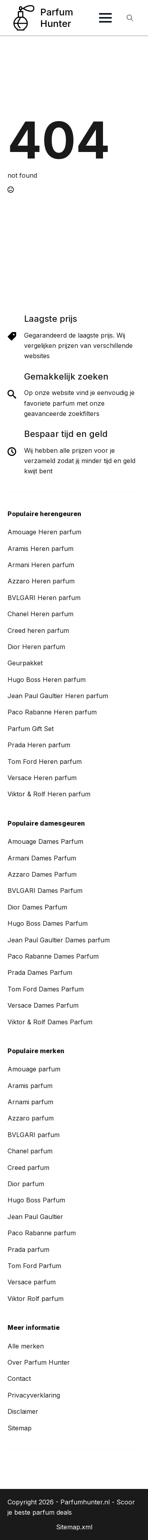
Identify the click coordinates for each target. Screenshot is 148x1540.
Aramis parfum (29, 1086)
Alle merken (25, 1346)
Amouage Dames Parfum (45, 841)
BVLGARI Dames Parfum (44, 890)
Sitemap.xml (74, 1527)
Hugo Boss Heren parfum (46, 680)
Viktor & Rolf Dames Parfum (49, 1022)
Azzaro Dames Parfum (42, 874)
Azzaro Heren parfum (41, 581)
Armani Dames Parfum (41, 858)
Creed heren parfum (38, 630)
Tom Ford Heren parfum (44, 761)
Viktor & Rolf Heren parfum (48, 794)
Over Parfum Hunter (38, 1362)
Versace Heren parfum (42, 778)
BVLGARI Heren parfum (44, 598)
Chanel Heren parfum (40, 614)
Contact (19, 1378)
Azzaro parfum (30, 1118)
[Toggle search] (130, 18)
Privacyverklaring (33, 1395)
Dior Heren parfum (36, 647)
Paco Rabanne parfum (41, 1233)
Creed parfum (28, 1168)
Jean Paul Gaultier (35, 1217)
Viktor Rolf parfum (35, 1299)
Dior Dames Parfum (37, 907)
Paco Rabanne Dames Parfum (53, 956)
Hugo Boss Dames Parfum (47, 923)
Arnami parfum (30, 1102)
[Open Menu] (105, 17)
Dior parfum (25, 1184)
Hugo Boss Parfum (36, 1200)
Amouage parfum (33, 1069)
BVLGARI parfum (33, 1135)
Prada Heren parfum (38, 745)
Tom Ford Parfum (34, 1266)
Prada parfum (28, 1249)
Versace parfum (31, 1282)
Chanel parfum (29, 1151)
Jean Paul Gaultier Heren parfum (57, 696)
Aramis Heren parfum (40, 549)
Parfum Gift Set (30, 729)
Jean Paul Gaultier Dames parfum (58, 940)
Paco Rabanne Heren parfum (52, 712)
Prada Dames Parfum (39, 972)
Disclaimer (22, 1411)
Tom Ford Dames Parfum (45, 989)
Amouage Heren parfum (44, 532)
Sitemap (19, 1428)
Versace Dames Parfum (43, 1005)
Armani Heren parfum (40, 565)
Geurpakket (25, 663)
